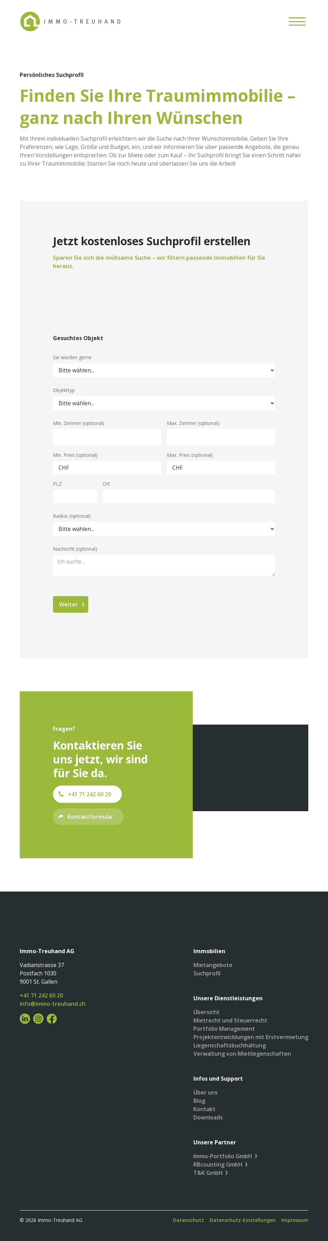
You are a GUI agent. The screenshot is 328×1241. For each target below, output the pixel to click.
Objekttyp (64, 390)
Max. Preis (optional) (190, 455)
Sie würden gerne (72, 357)
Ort (106, 483)
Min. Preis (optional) (75, 455)
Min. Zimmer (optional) (78, 423)
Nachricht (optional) (75, 549)
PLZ (57, 483)
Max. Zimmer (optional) (193, 423)
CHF (63, 467)
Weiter (68, 604)
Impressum (294, 1220)
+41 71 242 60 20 (89, 794)
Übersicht (206, 1012)
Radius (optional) (72, 516)
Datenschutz (188, 1220)
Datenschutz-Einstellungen (243, 1220)
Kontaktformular (90, 817)
